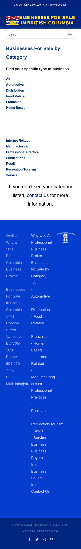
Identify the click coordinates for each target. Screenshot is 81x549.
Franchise (13, 102)
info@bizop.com (58, 4)
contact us (38, 195)
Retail (10, 163)
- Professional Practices (41, 390)
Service (11, 175)
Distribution (15, 90)
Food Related (16, 96)
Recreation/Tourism (21, 169)
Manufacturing (17, 146)
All (8, 79)
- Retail (37, 431)
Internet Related (18, 140)
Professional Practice (22, 152)
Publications (15, 158)
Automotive (15, 84)
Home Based (16, 107)
